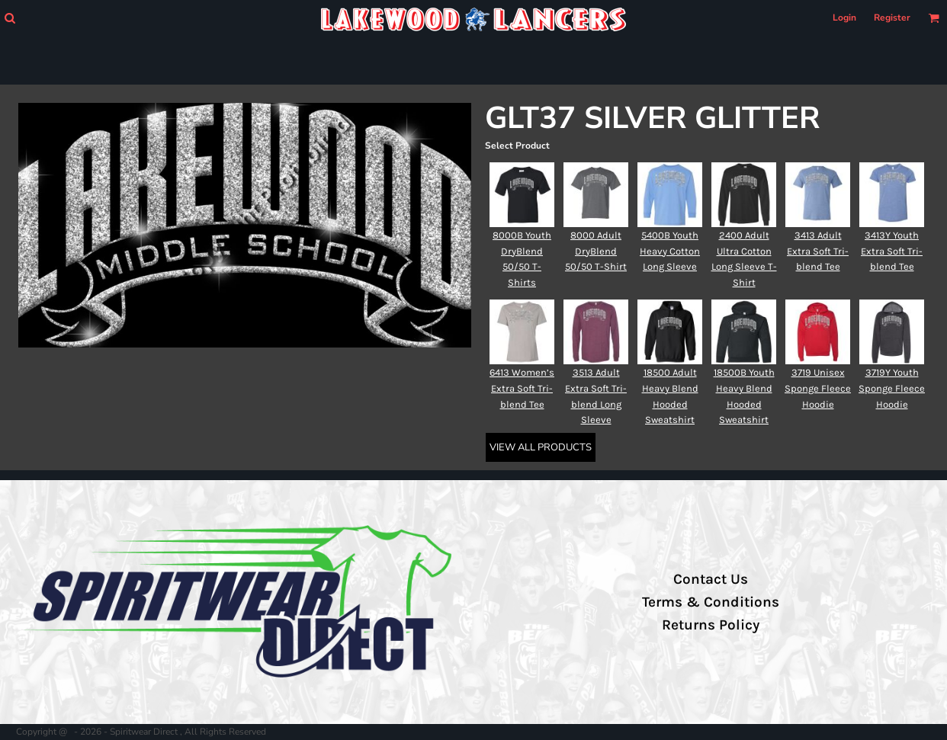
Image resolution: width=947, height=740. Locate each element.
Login (844, 17)
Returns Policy (710, 625)
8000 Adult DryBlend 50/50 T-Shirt (596, 251)
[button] (9, 18)
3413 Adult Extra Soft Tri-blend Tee (818, 251)
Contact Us (710, 579)
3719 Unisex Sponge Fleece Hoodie (818, 388)
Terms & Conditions (710, 602)
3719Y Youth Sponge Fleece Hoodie (892, 388)
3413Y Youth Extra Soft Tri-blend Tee (892, 251)
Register (892, 17)
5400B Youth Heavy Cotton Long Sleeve (670, 251)
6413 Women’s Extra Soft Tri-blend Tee (522, 388)
